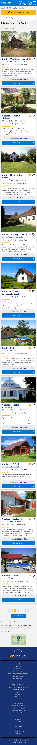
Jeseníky (18, 734)
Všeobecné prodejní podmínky (18, 674)
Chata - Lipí (8, 348)
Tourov (16, 578)
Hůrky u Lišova (19, 237)
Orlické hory (18, 724)
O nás (18, 664)
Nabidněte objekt (18, 676)
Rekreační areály (18, 690)
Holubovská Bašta (20, 180)
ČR (3, 62)
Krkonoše (18, 726)
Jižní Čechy (9, 62)
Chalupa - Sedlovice (12, 519)
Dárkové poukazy (19, 713)
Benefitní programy (18, 710)
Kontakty (18, 666)
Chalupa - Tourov (10, 575)
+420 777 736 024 (20, 3)
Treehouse (18, 694)
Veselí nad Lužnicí (20, 62)
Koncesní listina (18, 671)
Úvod (3, 8)
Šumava (18, 721)
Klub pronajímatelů (18, 678)
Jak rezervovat (18, 703)
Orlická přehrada (18, 731)
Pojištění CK (18, 669)
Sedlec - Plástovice (20, 410)
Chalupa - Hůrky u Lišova (14, 234)
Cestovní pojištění (18, 708)
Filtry (29, 18)
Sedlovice (17, 521)
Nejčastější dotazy (18, 705)
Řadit (8, 18)
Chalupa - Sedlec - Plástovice (11, 406)
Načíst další (18, 616)
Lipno (18, 729)
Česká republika (12, 8)
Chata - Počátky (10, 291)
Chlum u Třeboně (20, 121)
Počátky (17, 294)
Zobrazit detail (17, 83)
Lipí (15, 351)
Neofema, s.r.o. (21, 742)
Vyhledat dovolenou (20, 12)
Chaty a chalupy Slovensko (18, 687)
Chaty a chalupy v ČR (18, 685)
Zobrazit (6, 631)
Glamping (18, 697)
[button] (33, 44)
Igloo (18, 692)
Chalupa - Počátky (11, 464)
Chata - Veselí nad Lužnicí (15, 59)
